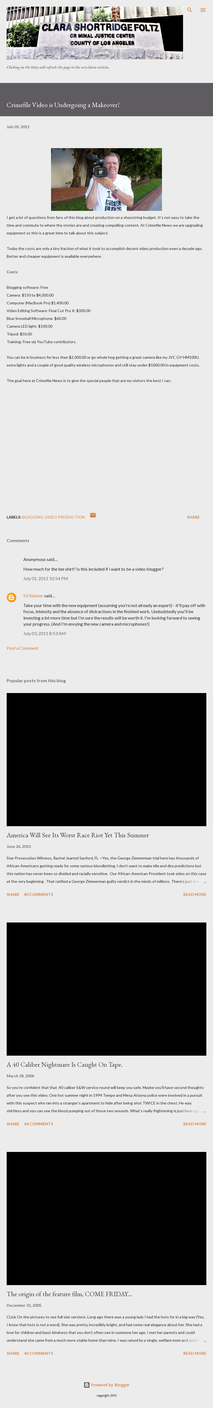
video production (65, 517)
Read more (194, 894)
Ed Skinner (33, 595)
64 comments (38, 1123)
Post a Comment (22, 648)
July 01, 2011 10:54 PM (45, 578)
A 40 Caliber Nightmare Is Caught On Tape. (65, 1064)
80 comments (38, 894)
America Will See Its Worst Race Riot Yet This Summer (78, 835)
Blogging (32, 517)
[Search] (189, 10)
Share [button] (193, 517)
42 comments (38, 1353)
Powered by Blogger (106, 1384)
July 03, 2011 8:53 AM (44, 633)
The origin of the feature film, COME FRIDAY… (70, 1294)
